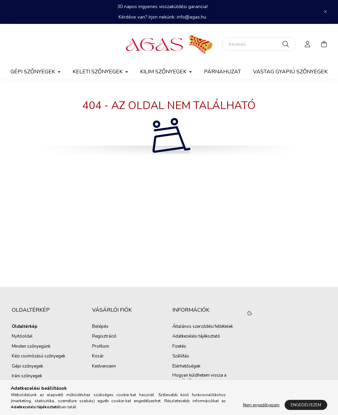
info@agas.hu (191, 17)
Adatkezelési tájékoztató (196, 336)
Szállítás (180, 356)
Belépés (100, 327)
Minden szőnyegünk (31, 346)
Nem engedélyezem (261, 405)
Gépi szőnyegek (27, 366)
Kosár (98, 356)
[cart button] (324, 44)
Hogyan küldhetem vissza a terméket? (199, 378)
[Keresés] (259, 44)
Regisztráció (104, 336)
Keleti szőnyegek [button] (98, 71)
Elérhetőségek (186, 366)
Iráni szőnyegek (27, 376)
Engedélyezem (306, 405)
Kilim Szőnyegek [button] (164, 71)
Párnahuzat (222, 71)
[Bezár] (326, 12)
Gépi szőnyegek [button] (33, 71)
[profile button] (307, 44)
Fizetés (179, 346)
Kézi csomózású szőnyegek (38, 356)
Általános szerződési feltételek (202, 327)
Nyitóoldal (22, 336)
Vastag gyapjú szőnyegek (290, 71)
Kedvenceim (104, 366)
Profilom (100, 346)
